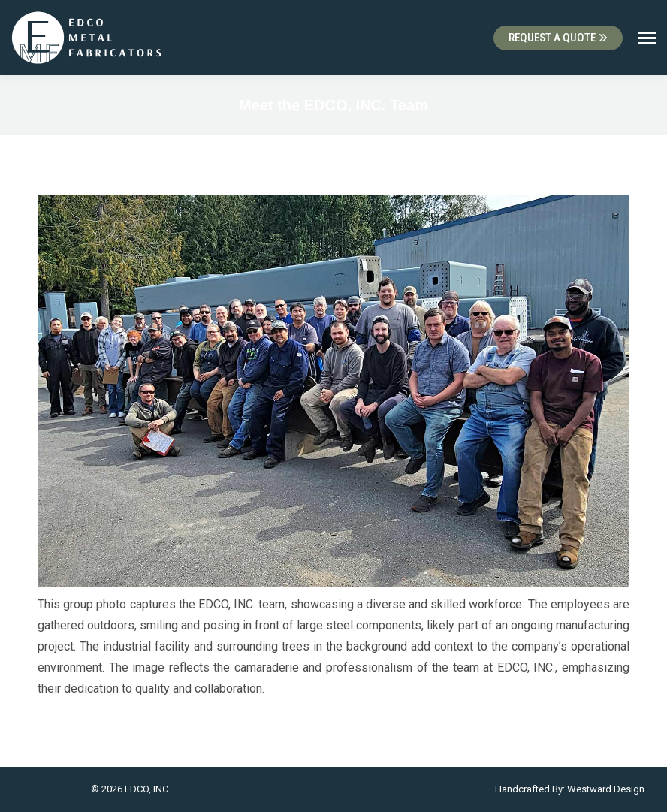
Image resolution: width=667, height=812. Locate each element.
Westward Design (605, 789)
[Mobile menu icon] (647, 38)
